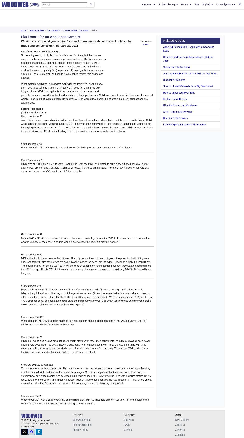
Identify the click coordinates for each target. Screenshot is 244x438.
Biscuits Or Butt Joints (175, 118)
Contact (128, 430)
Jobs (197, 4)
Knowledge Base (226, 4)
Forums (186, 4)
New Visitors (182, 420)
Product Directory (168, 4)
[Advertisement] (122, 19)
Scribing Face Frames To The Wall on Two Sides (190, 73)
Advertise (180, 430)
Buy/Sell (207, 4)
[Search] (64, 4)
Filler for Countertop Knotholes (180, 105)
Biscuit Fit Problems (174, 80)
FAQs (127, 425)
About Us (180, 425)
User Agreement (82, 420)
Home (23, 30)
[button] (24, 432)
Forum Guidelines (82, 425)
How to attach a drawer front (179, 92)
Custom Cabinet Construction (76, 30)
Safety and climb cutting (176, 67)
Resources (148, 4)
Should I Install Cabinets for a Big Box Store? (188, 86)
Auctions (180, 434)
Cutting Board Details (175, 99)
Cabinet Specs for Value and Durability (184, 124)
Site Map (129, 420)
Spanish (146, 44)
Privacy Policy (80, 430)
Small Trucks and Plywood (177, 112)
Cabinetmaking (54, 30)
